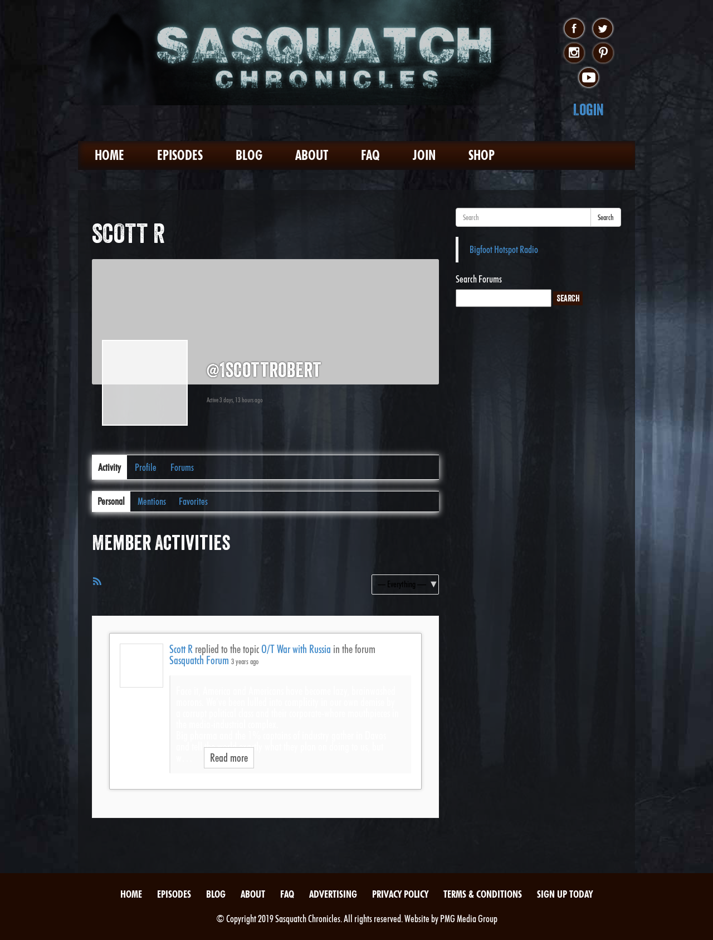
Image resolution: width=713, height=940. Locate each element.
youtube (588, 78)
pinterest (603, 53)
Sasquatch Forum (199, 660)
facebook (574, 29)
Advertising (333, 894)
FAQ (370, 155)
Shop (481, 155)
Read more (229, 757)
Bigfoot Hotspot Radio (504, 249)
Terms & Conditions (482, 894)
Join (424, 155)
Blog (249, 155)
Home (109, 155)
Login (588, 109)
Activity (109, 467)
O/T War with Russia (296, 649)
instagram (574, 53)
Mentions (152, 501)
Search (606, 217)
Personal (111, 501)
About (311, 155)
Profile (146, 467)
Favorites (193, 501)
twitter (603, 29)
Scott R (181, 649)
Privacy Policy (400, 894)
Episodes (180, 155)
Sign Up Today (565, 894)
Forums (182, 467)
